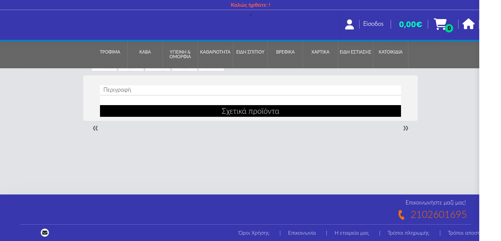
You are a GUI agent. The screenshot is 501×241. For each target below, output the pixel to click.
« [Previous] (95, 127)
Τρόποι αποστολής (469, 232)
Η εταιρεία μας (351, 232)
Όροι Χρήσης (253, 232)
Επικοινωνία (302, 232)
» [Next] (406, 127)
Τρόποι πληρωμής (408, 232)
